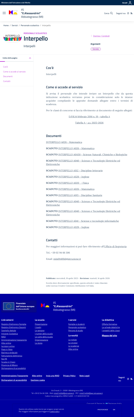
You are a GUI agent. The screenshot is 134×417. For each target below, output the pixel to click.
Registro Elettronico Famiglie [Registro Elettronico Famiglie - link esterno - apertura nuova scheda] (13, 324)
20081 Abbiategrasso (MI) (73, 390)
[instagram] (128, 13)
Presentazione (41, 324)
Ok (114, 409)
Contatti (6, 81)
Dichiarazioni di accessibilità (14, 380)
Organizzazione (41, 339)
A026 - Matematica (83, 189)
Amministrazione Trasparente (14, 375)
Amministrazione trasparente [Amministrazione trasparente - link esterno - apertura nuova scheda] (14, 339)
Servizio (96, 49)
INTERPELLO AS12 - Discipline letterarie (80, 170)
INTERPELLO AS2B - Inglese (73, 176)
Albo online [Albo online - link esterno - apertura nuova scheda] (6, 343)
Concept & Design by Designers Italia (104, 403)
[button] (17, 58)
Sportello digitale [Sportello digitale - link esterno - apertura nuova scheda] (8, 330)
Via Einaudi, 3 (56, 390)
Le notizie (72, 339)
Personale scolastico (30, 25)
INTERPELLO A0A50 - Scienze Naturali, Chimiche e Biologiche (92, 154)
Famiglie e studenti (76, 324)
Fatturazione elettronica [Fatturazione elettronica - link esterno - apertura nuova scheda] (11, 355)
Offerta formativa (109, 324)
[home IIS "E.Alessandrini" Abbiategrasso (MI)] (25, 13)
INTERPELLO (65, 182)
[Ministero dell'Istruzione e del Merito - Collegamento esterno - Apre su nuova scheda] (15, 2)
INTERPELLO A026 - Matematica (64, 142)
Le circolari (72, 342)
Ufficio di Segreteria (115, 246)
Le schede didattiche (111, 327)
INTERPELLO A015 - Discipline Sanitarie (80, 195)
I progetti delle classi (111, 330)
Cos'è (5, 66)
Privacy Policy (69, 375)
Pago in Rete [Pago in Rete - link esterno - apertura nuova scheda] (6, 349)
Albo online (73, 349)
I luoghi (38, 327)
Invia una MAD (52, 375)
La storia (38, 343)
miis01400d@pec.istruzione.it (91, 393)
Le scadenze (73, 346)
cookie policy (54, 411)
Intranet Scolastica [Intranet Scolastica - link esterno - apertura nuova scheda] (9, 333)
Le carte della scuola (44, 336)
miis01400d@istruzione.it (67, 258)
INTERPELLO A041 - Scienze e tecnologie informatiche (88, 220)
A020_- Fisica (81, 182)
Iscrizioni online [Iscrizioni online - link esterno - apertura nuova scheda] (8, 346)
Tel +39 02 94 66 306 (39, 393)
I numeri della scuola (44, 333)
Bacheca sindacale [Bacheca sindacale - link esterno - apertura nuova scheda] (9, 352)
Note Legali (84, 375)
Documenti (8, 76)
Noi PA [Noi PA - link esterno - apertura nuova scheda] (4, 358)
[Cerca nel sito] (108, 13)
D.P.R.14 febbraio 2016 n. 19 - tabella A (89, 116)
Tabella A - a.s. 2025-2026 (89, 122)
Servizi (15, 25)
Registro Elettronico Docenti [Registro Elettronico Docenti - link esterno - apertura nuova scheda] (13, 327)
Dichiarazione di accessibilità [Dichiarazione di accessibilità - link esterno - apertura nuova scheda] (13, 368)
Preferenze (103, 409)
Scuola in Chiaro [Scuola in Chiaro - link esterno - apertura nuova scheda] (8, 362)
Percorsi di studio (75, 330)
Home (6, 25)
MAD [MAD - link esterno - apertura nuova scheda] (3, 336)
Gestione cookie (38, 380)
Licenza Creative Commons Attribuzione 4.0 (70, 286)
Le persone (39, 330)
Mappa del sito (109, 335)
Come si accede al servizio (14, 71)
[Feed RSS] (131, 13)
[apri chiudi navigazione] (4, 13)
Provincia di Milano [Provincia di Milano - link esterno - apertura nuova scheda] (9, 365)
